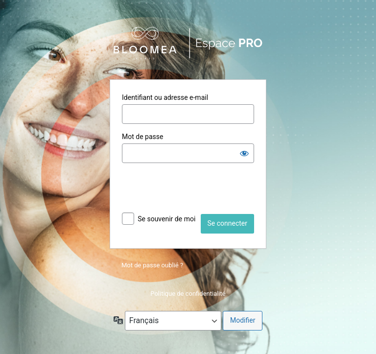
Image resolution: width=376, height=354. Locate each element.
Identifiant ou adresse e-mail (165, 97)
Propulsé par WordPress (188, 43)
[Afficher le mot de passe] (244, 153)
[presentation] (196, 190)
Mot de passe (142, 137)
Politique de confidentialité (187, 293)
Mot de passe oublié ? (152, 265)
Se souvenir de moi (166, 219)
